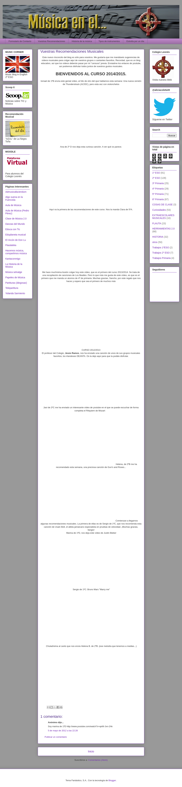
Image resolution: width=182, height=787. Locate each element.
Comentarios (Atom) (98, 760)
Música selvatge (13, 272)
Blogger (112, 780)
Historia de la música (82, 41)
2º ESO (156, 178)
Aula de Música (13, 205)
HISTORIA (157, 236)
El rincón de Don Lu (15, 240)
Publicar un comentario (56, 737)
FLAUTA (156, 223)
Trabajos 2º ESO (161, 252)
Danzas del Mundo (15, 224)
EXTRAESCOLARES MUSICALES (163, 216)
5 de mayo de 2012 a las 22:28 (63, 730)
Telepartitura (11, 288)
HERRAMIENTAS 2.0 (163, 228)
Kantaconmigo (12, 258)
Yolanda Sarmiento (15, 293)
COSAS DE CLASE (162, 204)
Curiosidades (159, 210)
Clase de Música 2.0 (16, 218)
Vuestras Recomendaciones (51, 41)
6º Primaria (158, 199)
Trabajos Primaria (161, 258)
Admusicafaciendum (15, 191)
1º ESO (156, 172)
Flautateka (10, 245)
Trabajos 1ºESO (160, 247)
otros (154, 242)
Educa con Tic (12, 229)
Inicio (91, 751)
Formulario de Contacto (20, 41)
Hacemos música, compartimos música (16, 252)
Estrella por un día (135, 41)
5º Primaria (158, 194)
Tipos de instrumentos (109, 41)
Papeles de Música (15, 277)
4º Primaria (158, 188)
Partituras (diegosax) (16, 282)
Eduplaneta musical (15, 234)
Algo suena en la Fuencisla (14, 198)
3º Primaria (158, 183)
